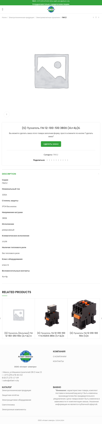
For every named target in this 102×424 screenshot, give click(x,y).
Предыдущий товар (93, 17)
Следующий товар (98, 17)
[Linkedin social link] (56, 160)
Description (9, 173)
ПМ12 (64, 17)
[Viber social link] (68, 160)
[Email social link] (52, 160)
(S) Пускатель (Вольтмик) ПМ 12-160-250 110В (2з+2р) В (18, 334)
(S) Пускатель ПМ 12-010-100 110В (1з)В (84, 334)
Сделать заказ (51, 144)
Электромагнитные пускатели (48, 17)
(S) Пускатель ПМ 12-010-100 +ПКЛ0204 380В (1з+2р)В (51, 334)
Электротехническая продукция (21, 17)
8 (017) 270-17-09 (10, 377)
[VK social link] (63, 160)
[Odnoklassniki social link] (58, 160)
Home (4, 17)
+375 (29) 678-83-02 (13, 375)
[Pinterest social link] (54, 160)
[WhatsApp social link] (61, 160)
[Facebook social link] (47, 160)
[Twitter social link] (49, 160)
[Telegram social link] (65, 160)
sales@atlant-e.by (11, 380)
